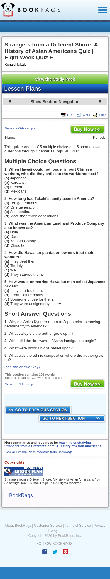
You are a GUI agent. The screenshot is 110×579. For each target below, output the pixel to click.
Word (83, 115)
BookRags (21, 495)
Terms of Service (78, 525)
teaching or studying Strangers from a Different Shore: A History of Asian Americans (52, 444)
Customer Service (48, 525)
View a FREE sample (20, 128)
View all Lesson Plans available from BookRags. (38, 452)
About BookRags (18, 525)
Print (99, 115)
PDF (67, 115)
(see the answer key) (22, 367)
